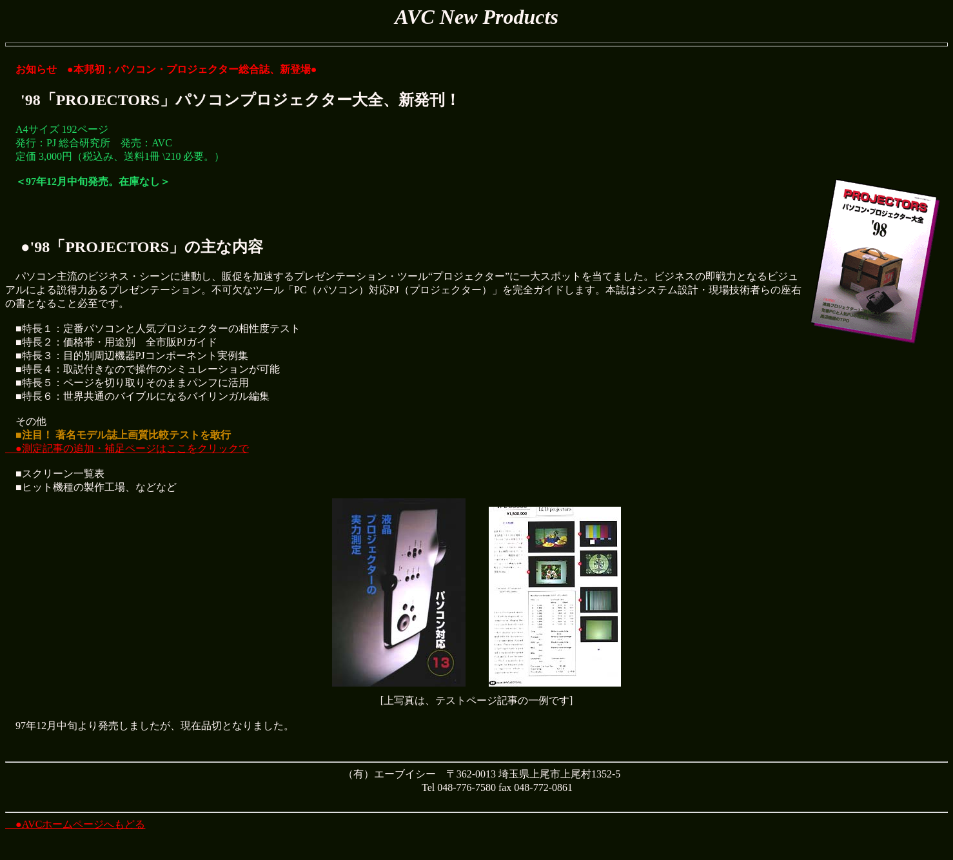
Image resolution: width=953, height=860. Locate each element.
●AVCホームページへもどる (75, 824)
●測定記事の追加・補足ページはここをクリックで (127, 448)
